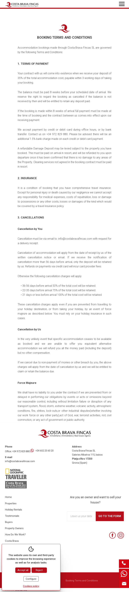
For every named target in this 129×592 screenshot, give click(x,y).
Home (8, 497)
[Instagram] (120, 535)
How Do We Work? (15, 534)
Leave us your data (81, 516)
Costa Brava (12, 540)
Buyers (9, 522)
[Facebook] (112, 535)
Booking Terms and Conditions (82, 580)
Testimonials (12, 515)
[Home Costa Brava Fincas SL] (24, 4)
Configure (31, 578)
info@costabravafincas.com (20, 461)
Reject (39, 570)
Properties (10, 503)
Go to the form (109, 516)
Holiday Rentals (13, 509)
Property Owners (14, 528)
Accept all (22, 570)
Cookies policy (31, 586)
